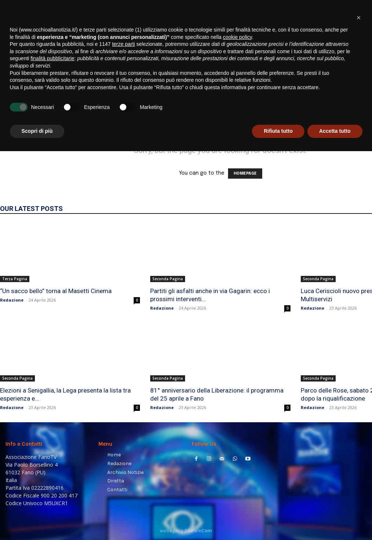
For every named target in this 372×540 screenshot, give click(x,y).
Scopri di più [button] (37, 520)
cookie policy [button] (237, 426)
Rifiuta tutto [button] (278, 520)
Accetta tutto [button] (335, 520)
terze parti (123, 433)
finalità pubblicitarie (52, 447)
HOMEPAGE (245, 173)
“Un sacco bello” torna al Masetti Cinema (56, 291)
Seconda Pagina (167, 278)
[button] (357, 93)
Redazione (12, 300)
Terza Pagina (14, 278)
